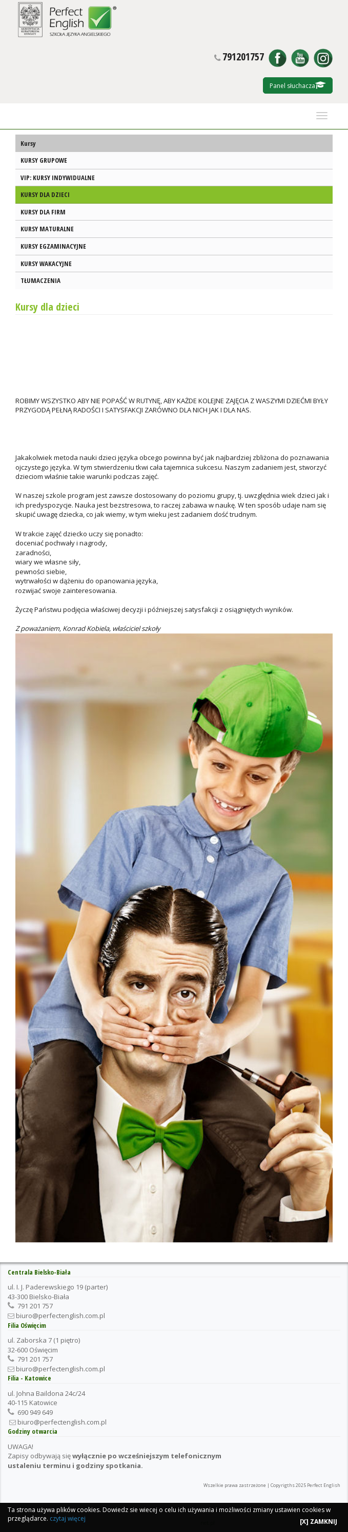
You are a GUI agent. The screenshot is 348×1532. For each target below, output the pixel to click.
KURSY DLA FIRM (43, 211)
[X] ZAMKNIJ (318, 1521)
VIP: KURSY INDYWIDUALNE (58, 177)
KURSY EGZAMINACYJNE (53, 246)
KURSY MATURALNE (47, 228)
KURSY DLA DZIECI (45, 194)
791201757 (243, 57)
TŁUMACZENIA (40, 280)
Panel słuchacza (298, 85)
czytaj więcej (68, 1518)
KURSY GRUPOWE (44, 160)
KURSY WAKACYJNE (46, 263)
